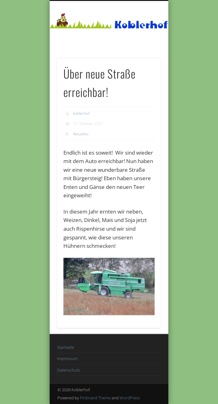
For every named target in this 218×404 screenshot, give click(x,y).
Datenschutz (68, 370)
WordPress (130, 398)
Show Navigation (145, 56)
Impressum (67, 358)
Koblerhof (141, 24)
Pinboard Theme (95, 398)
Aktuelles (81, 134)
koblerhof (81, 113)
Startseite (65, 347)
